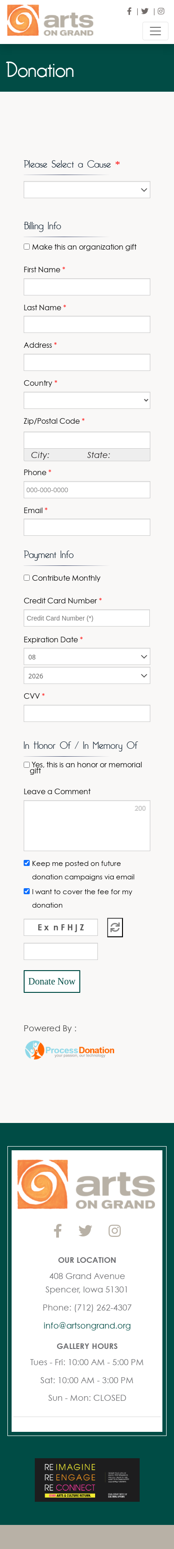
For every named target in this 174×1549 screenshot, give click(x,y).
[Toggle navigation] (155, 31)
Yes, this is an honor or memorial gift (86, 768)
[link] (54, 1006)
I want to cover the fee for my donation (82, 898)
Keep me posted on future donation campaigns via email (83, 870)
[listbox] (87, 189)
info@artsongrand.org (87, 1325)
